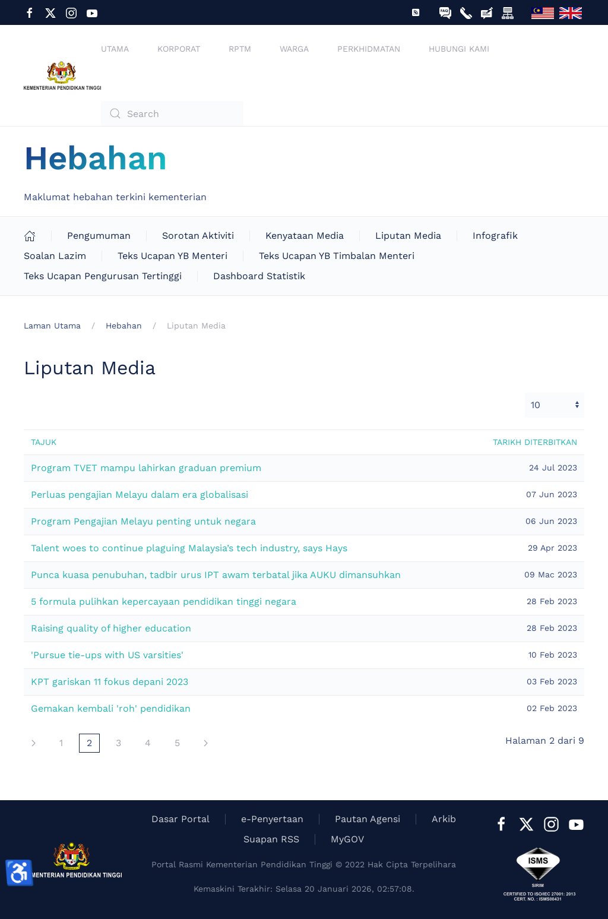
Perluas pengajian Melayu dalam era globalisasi (139, 494)
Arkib (444, 819)
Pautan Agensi (367, 819)
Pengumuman (99, 235)
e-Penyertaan (272, 819)
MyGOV (347, 839)
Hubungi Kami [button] (459, 48)
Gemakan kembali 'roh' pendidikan (111, 708)
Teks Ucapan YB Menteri (172, 255)
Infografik (495, 235)
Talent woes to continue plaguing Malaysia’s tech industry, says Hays (189, 548)
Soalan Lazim (55, 255)
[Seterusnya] (33, 743)
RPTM (240, 48)
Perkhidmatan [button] (368, 48)
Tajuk (43, 442)
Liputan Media (408, 235)
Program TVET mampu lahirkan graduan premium (146, 467)
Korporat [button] (178, 48)
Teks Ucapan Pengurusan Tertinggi (103, 276)
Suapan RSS (271, 839)
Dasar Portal (180, 819)
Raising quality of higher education (111, 628)
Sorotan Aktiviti (198, 235)
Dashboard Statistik (259, 276)
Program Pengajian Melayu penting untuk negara (143, 521)
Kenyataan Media (304, 235)
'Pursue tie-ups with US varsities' (107, 655)
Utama (115, 48)
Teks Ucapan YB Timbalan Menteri (336, 255)
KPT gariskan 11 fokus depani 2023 (109, 681)
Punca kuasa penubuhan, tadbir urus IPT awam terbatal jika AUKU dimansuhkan (216, 574)
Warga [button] (294, 48)
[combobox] (172, 113)
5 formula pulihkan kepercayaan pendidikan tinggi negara (163, 601)
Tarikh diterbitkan (535, 442)
